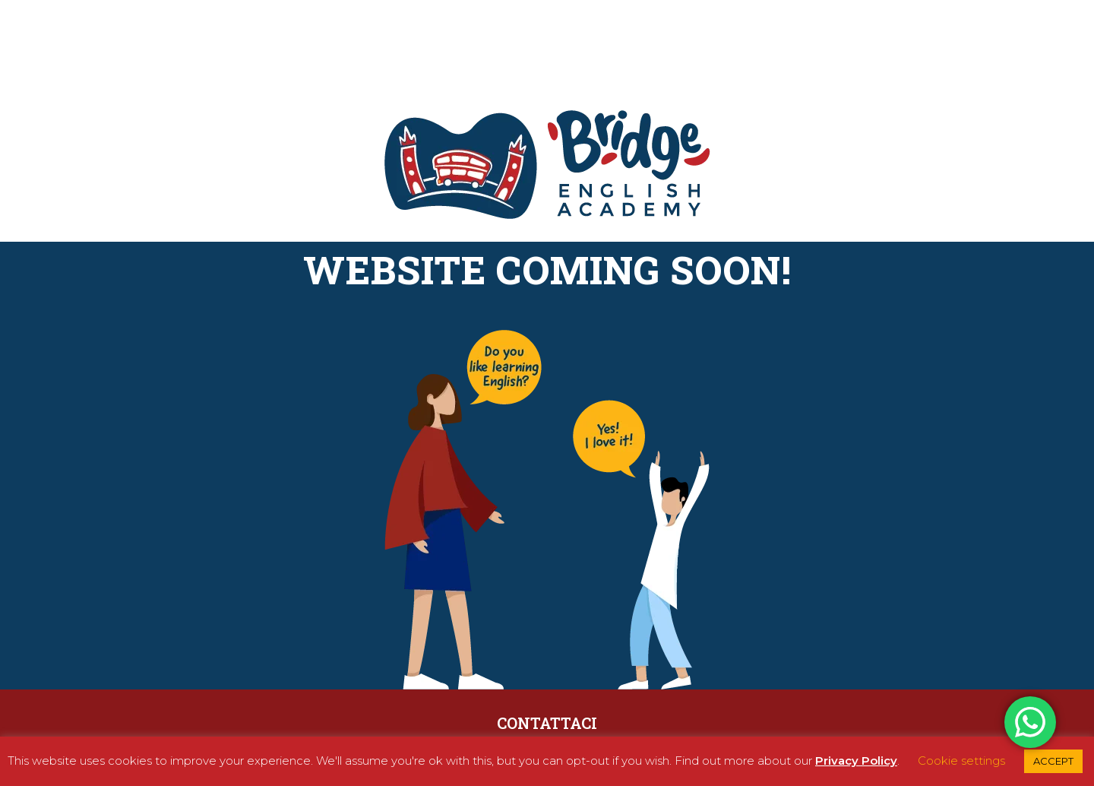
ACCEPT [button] (1053, 761)
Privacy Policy (856, 760)
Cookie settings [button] (961, 760)
